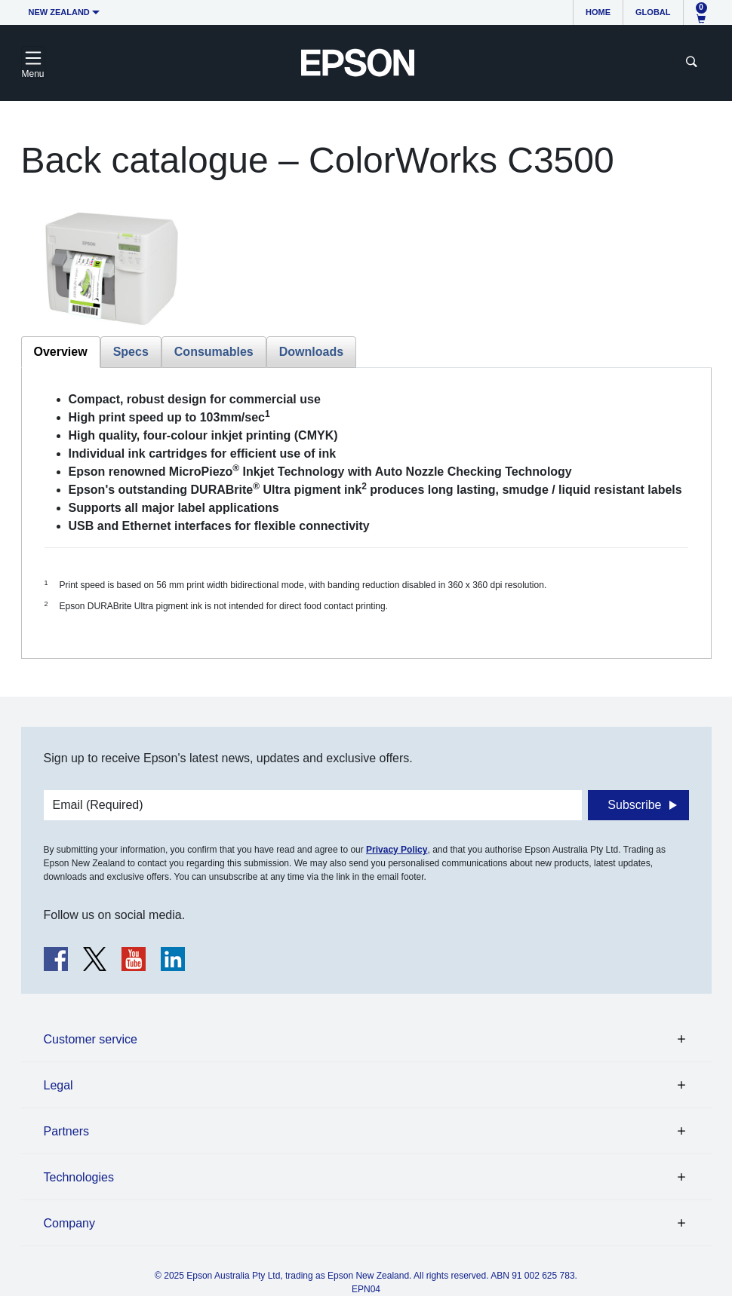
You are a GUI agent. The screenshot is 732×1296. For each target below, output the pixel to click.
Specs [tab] (131, 351)
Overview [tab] (61, 351)
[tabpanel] (366, 513)
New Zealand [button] (59, 12)
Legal (58, 1085)
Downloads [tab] (311, 351)
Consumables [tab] (214, 351)
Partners (66, 1131)
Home (598, 12)
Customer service (90, 1039)
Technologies (79, 1177)
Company (69, 1223)
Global (652, 12)
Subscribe (634, 804)
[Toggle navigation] (33, 62)
